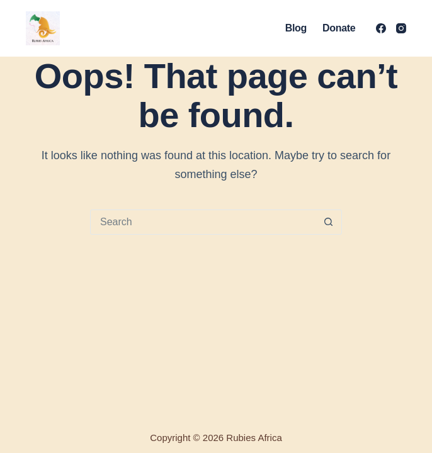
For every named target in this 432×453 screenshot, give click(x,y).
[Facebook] (381, 28)
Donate (338, 28)
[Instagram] (401, 28)
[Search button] (328, 222)
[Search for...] (203, 222)
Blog (296, 28)
